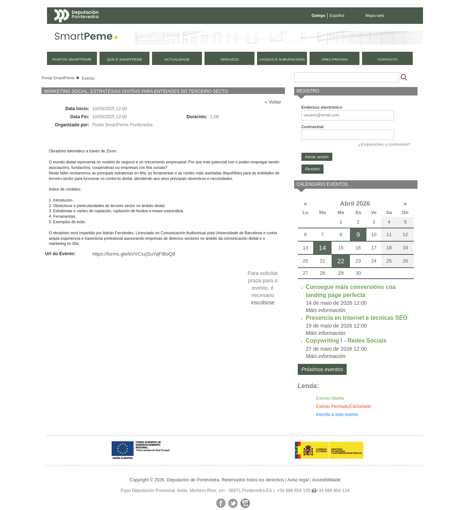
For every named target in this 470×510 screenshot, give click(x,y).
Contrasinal (312, 126)
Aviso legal (297, 479)
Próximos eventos (322, 369)
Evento (88, 78)
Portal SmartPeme (58, 78)
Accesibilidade (326, 479)
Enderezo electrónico (321, 107)
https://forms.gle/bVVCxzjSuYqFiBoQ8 (134, 254)
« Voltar (273, 102)
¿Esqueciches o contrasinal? (384, 144)
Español (337, 15)
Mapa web (374, 15)
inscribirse (262, 302)
